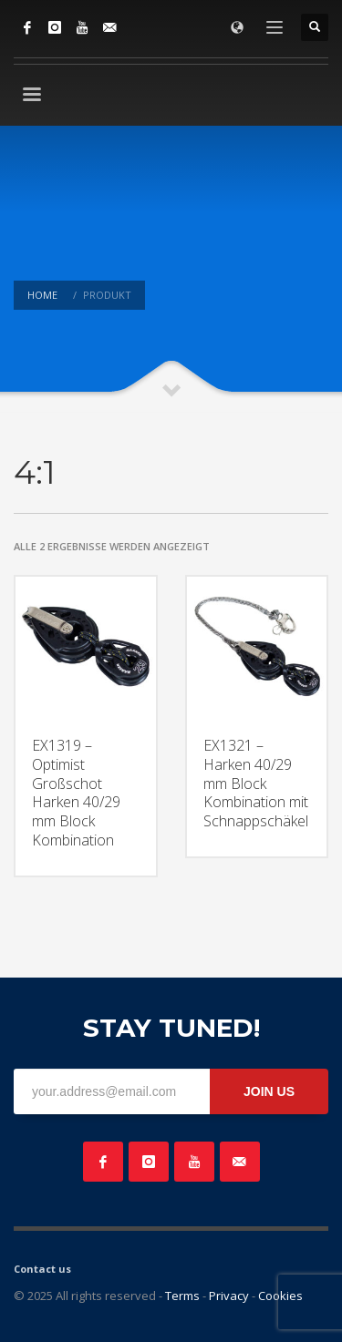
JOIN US (269, 1091)
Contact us (42, 1268)
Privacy (229, 1295)
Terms (182, 1295)
